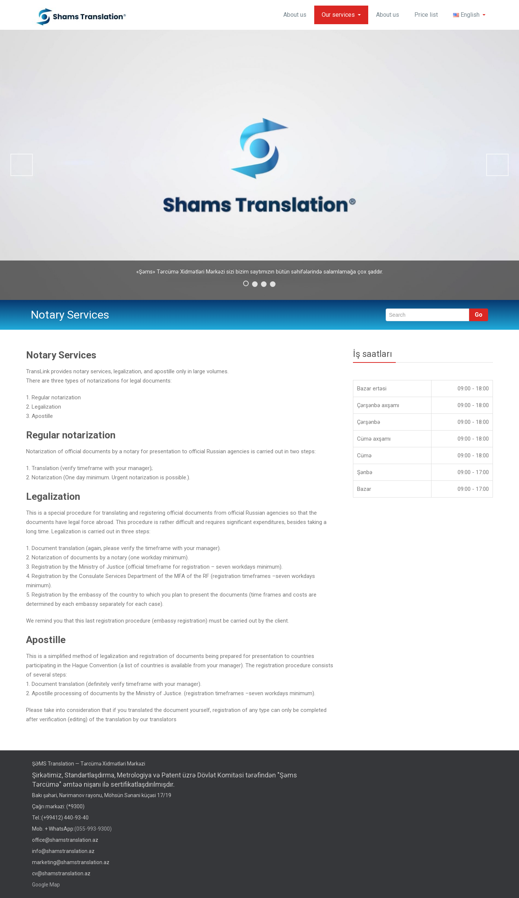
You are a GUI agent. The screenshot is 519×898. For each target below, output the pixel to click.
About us (294, 14)
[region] (259, 165)
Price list (426, 14)
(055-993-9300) (93, 829)
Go (479, 314)
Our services (341, 14)
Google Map (46, 885)
